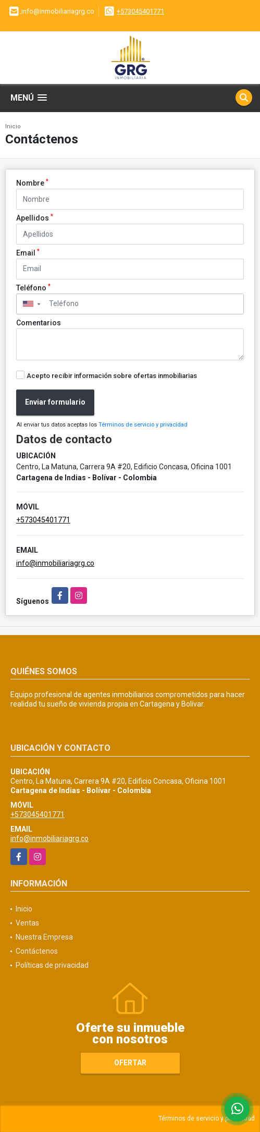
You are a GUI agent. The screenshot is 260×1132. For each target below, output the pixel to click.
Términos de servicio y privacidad (143, 424)
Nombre (32, 182)
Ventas (27, 923)
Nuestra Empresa (44, 937)
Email (28, 252)
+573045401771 (140, 11)
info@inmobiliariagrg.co (55, 563)
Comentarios (38, 323)
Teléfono (33, 287)
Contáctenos (37, 951)
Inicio (13, 126)
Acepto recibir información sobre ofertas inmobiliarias (112, 376)
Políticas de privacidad (52, 965)
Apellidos (34, 217)
